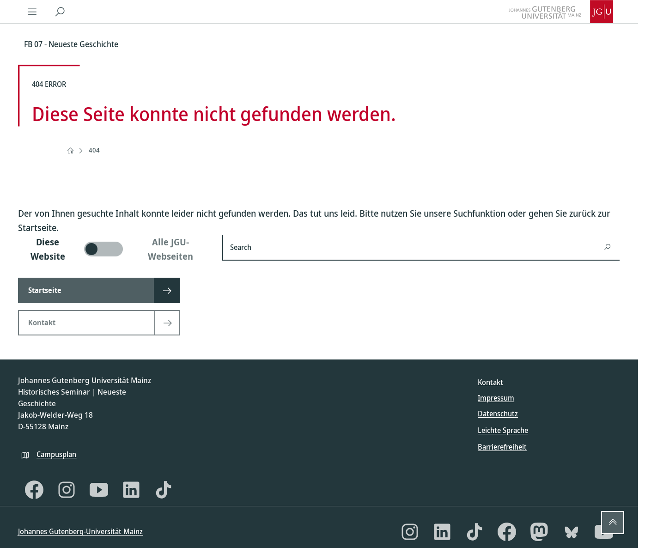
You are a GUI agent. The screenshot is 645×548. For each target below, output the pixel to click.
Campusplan (56, 454)
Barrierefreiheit (502, 447)
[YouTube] (99, 490)
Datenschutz (498, 413)
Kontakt (490, 382)
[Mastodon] (539, 532)
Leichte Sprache (503, 430)
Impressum (496, 398)
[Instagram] (66, 490)
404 (94, 150)
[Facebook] (34, 490)
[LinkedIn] (131, 490)
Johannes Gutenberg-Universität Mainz (80, 531)
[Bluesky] (571, 532)
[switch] (114, 249)
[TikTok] (163, 490)
